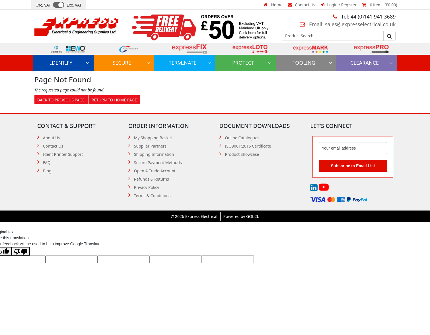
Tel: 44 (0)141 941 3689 (364, 16)
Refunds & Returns (151, 179)
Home (273, 4)
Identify (69, 62)
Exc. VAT (74, 5)
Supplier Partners (150, 146)
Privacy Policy (146, 187)
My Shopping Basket (153, 137)
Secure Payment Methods (158, 162)
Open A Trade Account (155, 170)
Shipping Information (154, 154)
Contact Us (301, 4)
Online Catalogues (242, 137)
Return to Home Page (114, 100)
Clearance (371, 62)
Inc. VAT (43, 5)
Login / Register (339, 4)
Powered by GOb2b (241, 216)
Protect (251, 62)
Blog (47, 170)
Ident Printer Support (63, 154)
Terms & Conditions (152, 195)
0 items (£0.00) (379, 4)
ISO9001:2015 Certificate (248, 146)
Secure (131, 62)
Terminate (190, 62)
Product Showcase (242, 154)
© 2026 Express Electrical (194, 216)
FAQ (47, 162)
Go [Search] (389, 36)
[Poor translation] (21, 251)
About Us (51, 137)
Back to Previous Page (61, 100)
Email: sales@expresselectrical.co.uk (348, 24)
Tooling (312, 62)
